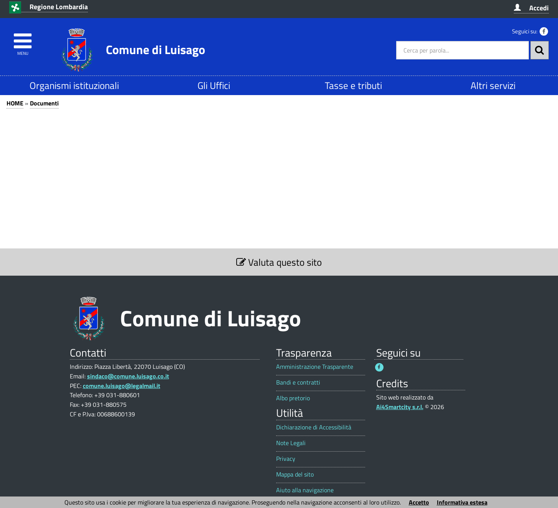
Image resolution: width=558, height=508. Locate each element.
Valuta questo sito (279, 262)
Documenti (44, 103)
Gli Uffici (214, 85)
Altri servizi (493, 85)
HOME (15, 103)
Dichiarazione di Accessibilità (313, 427)
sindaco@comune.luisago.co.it (128, 376)
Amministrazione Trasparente (314, 366)
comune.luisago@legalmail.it (121, 385)
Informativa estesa (462, 502)
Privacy (285, 458)
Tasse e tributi (353, 85)
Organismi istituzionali (74, 85)
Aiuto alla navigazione (305, 490)
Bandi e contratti (298, 382)
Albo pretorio (293, 398)
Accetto (419, 502)
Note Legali (291, 443)
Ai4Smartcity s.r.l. (399, 406)
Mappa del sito (295, 474)
